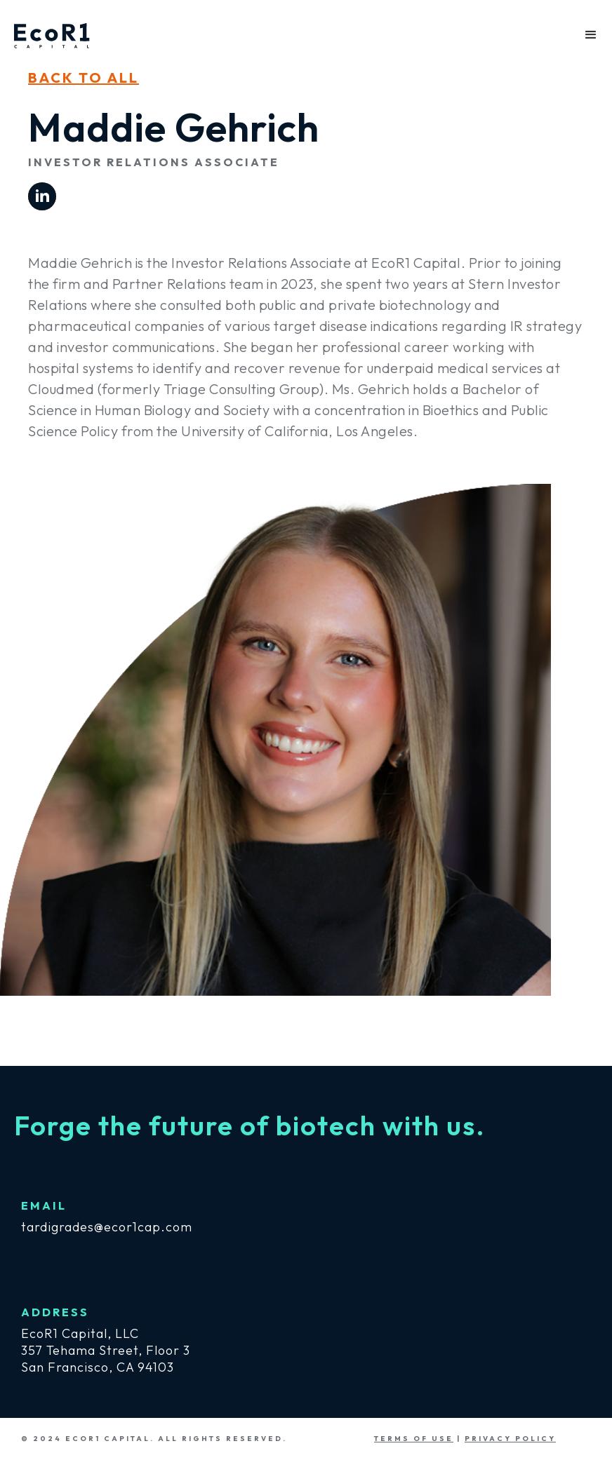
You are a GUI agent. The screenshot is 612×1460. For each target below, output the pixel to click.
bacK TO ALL (83, 77)
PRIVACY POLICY (510, 1438)
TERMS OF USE (413, 1438)
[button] (591, 35)
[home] (52, 31)
